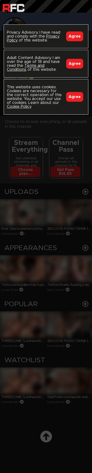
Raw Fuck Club (13, 7)
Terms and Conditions (25, 67)
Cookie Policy (19, 107)
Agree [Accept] (75, 36)
